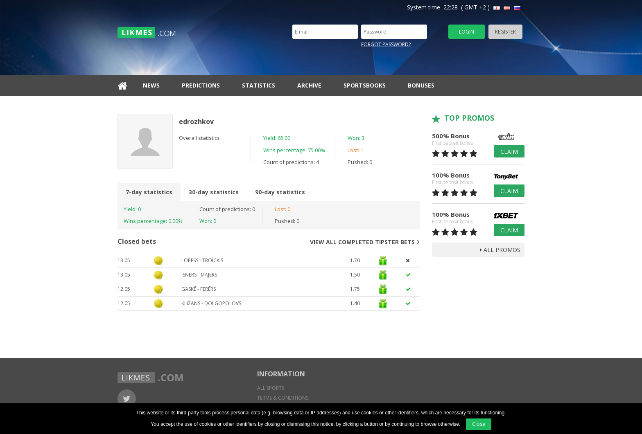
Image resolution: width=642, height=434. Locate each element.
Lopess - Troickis (202, 260)
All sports (270, 388)
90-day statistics (280, 192)
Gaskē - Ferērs (198, 289)
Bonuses (421, 85)
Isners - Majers (199, 274)
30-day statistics (214, 192)
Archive (309, 85)
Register (505, 31)
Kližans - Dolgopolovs (211, 303)
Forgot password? (386, 44)
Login (466, 31)
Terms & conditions (282, 397)
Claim (509, 151)
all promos (500, 250)
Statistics (258, 85)
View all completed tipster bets (365, 242)
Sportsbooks (365, 85)
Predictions (201, 85)
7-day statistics (149, 192)
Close (478, 424)
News (151, 85)
